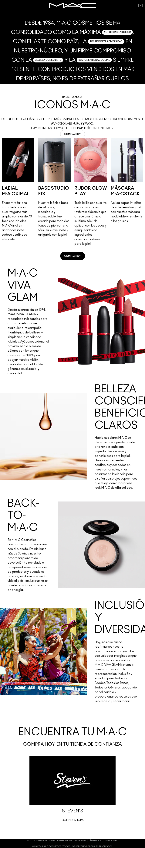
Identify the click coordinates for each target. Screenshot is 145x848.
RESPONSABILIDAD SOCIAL (94, 60)
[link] (72, 134)
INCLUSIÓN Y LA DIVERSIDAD (106, 41)
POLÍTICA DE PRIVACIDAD (41, 841)
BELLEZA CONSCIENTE (48, 60)
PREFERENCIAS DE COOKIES (71, 841)
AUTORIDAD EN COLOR (117, 32)
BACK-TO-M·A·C (72, 97)
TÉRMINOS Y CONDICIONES (103, 841)
